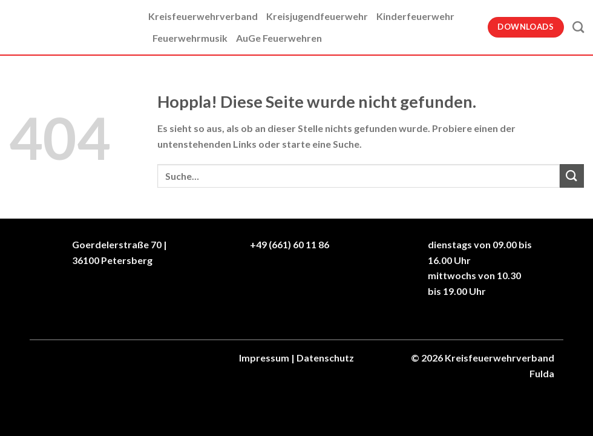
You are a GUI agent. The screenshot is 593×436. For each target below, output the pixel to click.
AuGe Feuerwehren (279, 38)
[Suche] (578, 27)
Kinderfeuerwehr (415, 16)
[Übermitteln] (572, 176)
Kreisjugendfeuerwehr (317, 16)
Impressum (264, 357)
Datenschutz (325, 357)
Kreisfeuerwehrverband (203, 16)
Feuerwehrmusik (190, 38)
